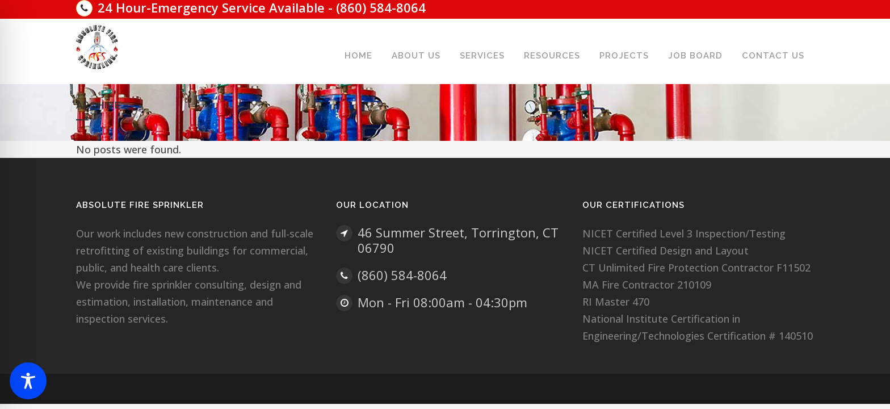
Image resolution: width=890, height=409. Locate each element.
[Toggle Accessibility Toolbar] (28, 380)
